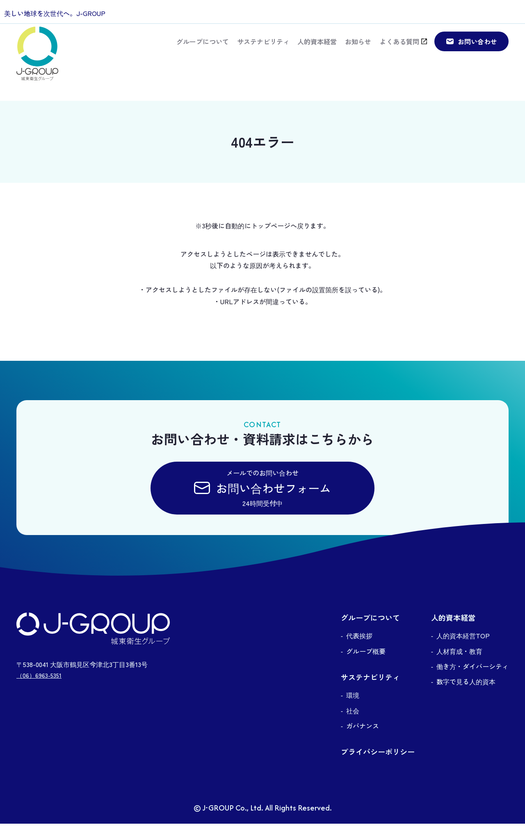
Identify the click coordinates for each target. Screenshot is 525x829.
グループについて (202, 47)
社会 (352, 716)
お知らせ (358, 47)
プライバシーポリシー (378, 757)
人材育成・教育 (459, 657)
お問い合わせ (477, 47)
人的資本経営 (316, 47)
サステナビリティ (262, 47)
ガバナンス (362, 731)
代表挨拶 (359, 641)
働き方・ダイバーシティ (472, 672)
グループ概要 (366, 657)
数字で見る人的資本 (465, 687)
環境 (352, 701)
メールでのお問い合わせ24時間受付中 (262, 491)
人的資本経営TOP (463, 641)
